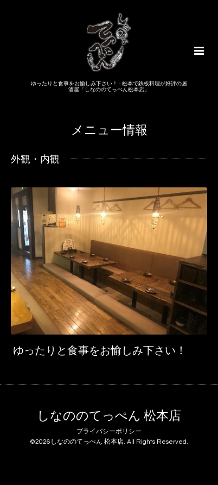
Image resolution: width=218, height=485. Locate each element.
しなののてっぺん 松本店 (109, 416)
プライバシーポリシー (109, 431)
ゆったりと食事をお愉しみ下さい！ (100, 350)
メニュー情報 (109, 130)
